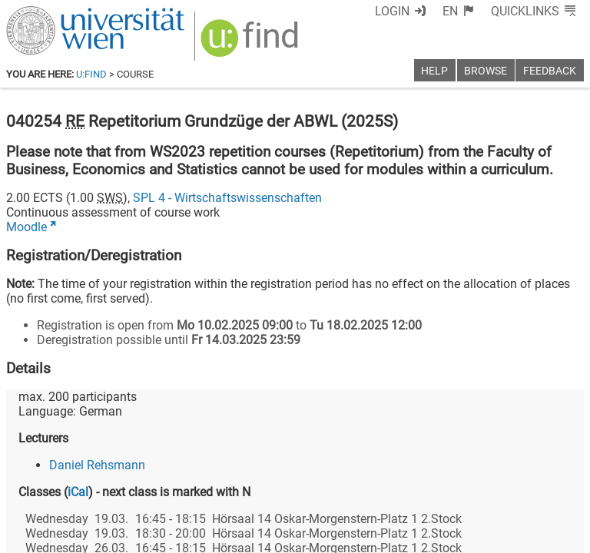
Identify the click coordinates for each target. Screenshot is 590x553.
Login (392, 11)
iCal (78, 492)
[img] (251, 43)
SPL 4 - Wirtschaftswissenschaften (227, 197)
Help (434, 71)
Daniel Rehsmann (97, 465)
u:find (91, 74)
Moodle (26, 227)
